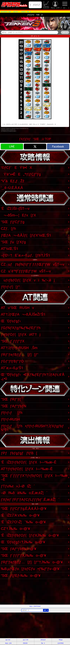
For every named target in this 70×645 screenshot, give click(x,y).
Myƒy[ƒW (55, 5)
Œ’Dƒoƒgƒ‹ (11, 321)
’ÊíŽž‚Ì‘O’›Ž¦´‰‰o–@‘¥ (23, 522)
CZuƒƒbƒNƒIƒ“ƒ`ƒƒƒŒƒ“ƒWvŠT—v (32, 264)
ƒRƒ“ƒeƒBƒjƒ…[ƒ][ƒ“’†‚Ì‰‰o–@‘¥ (32, 562)
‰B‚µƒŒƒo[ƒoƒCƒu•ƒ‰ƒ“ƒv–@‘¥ (30, 569)
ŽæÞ (43, 643)
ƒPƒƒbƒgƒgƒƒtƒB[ (19, 453)
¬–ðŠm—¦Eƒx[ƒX (18, 215)
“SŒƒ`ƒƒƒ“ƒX (12, 341)
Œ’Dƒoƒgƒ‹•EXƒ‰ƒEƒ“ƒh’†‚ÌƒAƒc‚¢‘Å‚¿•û (32, 376)
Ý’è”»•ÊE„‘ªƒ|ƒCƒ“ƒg (21, 174)
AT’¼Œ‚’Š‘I (9, 249)
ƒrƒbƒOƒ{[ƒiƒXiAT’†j (20, 334)
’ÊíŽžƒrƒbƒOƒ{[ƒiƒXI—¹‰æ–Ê (28, 462)
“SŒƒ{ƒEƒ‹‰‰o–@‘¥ (20, 575)
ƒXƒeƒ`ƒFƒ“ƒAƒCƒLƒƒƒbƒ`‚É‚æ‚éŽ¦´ (30, 499)
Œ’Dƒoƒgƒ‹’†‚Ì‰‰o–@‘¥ (23, 542)
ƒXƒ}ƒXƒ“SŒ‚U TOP (35, 139)
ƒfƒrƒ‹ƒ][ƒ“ (10, 287)
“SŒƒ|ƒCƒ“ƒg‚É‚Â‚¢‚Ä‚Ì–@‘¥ (23, 508)
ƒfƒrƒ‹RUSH (10, 419)
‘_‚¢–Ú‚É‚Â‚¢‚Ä (12, 188)
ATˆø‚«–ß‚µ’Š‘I (12, 368)
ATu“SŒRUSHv (17, 308)
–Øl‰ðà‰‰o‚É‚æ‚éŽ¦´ (24, 493)
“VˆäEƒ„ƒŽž (12, 181)
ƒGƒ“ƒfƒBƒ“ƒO (12, 361)
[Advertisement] (35, 592)
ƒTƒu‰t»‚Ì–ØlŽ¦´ (18, 486)
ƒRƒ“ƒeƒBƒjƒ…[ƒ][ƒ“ (19, 354)
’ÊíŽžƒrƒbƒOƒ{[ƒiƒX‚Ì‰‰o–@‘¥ (30, 535)
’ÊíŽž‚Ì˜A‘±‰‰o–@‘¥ (20, 515)
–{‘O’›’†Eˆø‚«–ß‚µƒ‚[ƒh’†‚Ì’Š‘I (25, 255)
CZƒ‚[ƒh (8, 228)
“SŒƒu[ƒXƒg (13, 242)
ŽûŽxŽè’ (46, 5)
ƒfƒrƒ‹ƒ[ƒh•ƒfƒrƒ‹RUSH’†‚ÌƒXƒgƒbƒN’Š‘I (32, 428)
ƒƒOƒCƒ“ (35, 5)
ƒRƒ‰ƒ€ (42, 640)
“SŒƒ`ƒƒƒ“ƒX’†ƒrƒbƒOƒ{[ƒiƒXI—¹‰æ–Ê (34, 477)
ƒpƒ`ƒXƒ (8, 640)
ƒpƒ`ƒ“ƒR (25, 640)
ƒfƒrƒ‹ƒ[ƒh (11, 413)
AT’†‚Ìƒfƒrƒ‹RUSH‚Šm (19, 348)
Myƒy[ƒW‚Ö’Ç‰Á (35, 606)
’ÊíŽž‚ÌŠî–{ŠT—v (15, 208)
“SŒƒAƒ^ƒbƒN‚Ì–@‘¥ (18, 549)
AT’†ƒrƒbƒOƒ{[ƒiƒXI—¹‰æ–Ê (27, 469)
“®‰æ (60, 640)
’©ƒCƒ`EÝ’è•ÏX (16, 168)
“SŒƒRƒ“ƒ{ (11, 399)
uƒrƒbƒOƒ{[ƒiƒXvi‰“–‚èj (28, 280)
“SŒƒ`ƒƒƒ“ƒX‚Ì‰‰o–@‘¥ (23, 555)
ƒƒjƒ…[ (65, 5)
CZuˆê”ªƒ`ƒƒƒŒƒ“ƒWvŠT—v (26, 271)
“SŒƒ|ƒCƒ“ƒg (12, 222)
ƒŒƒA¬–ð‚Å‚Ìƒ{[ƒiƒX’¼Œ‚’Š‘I (26, 235)
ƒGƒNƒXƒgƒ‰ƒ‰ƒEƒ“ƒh (20, 328)
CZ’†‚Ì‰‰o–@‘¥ (15, 529)
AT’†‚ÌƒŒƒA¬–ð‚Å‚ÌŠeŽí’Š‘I (23, 314)
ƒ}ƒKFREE (61, 643)
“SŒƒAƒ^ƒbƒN (13, 406)
